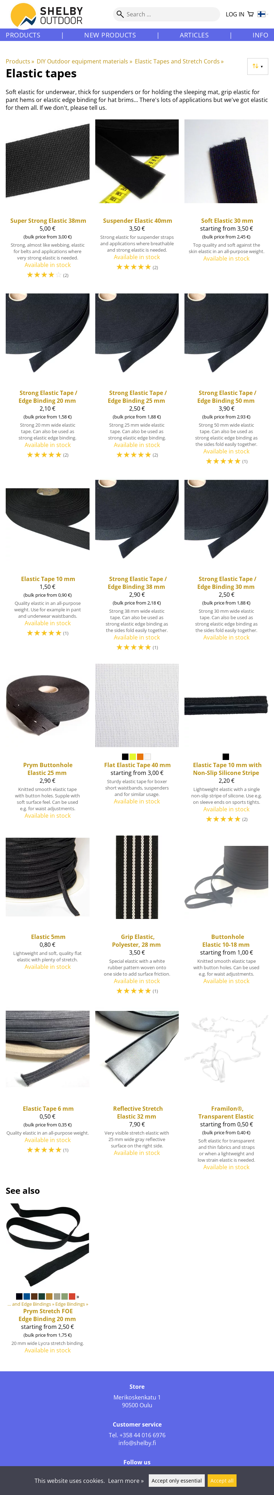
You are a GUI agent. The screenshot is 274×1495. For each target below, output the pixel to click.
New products (110, 35)
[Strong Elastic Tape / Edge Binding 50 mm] (226, 381)
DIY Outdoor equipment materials (84, 61)
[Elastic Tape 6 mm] (48, 1092)
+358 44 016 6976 (143, 1435)
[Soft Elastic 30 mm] (226, 202)
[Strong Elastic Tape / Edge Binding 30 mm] (226, 568)
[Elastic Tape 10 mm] (48, 568)
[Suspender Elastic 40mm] (137, 202)
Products (23, 35)
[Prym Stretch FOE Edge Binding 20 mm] (48, 1281)
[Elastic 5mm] (48, 919)
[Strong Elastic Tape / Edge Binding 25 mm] (137, 381)
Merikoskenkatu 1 (137, 1397)
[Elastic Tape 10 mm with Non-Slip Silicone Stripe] (226, 747)
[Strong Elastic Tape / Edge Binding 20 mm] (48, 381)
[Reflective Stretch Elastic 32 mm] (137, 1092)
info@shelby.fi (137, 1443)
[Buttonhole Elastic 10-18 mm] (226, 919)
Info (260, 35)
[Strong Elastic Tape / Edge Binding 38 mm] (137, 568)
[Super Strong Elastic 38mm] (48, 202)
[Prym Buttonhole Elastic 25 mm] (48, 747)
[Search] (166, 14)
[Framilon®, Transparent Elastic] (226, 1092)
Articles (194, 35)
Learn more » (126, 1481)
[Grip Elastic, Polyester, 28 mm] (137, 919)
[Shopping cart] (250, 14)
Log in (235, 14)
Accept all (222, 1480)
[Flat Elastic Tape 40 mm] (137, 747)
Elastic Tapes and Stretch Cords (179, 61)
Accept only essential (177, 1480)
